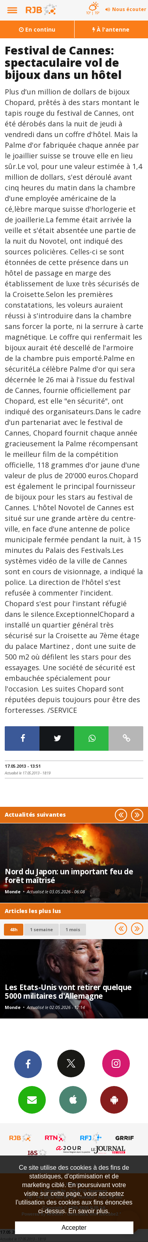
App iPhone (73, 1099)
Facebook (28, 1063)
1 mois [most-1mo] (73, 929)
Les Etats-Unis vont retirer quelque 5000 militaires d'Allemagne (68, 991)
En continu (37, 29)
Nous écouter (129, 9)
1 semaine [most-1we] (41, 929)
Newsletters (32, 1099)
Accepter (74, 1227)
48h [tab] (13, 929)
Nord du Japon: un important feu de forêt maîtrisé (69, 875)
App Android (114, 1099)
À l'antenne (110, 29)
